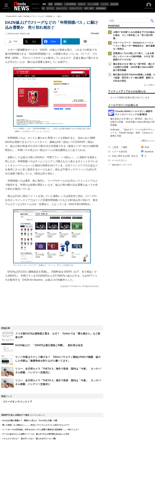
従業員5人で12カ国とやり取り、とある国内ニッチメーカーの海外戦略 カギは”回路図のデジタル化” (133, 56)
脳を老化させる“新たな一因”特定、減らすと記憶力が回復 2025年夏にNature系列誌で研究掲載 (134, 67)
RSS (147, 147)
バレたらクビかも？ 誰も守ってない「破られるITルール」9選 (29, 439)
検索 (152, 20)
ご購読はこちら (146, 141)
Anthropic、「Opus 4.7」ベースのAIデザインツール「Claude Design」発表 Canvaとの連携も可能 (132, 132)
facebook (149, 151)
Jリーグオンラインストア (17, 401)
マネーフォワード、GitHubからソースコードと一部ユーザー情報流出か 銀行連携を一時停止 (134, 45)
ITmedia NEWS (11, 16)
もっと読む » (149, 85)
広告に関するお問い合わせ (125, 156)
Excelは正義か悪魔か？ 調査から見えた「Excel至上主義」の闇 (29, 420)
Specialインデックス (122, 164)
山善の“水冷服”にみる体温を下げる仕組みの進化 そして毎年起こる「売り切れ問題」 (134, 35)
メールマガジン (119, 160)
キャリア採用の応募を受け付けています (130, 97)
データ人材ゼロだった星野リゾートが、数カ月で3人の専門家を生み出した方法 (35, 434)
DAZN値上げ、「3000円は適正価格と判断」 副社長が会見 (49, 345)
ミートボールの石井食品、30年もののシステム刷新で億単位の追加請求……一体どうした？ (40, 429)
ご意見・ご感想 (119, 147)
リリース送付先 (119, 151)
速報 (19, 16)
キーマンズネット (37, 415)
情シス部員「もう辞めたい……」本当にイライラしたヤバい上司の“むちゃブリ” (36, 425)
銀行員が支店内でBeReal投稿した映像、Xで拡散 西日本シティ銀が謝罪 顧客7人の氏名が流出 (134, 77)
